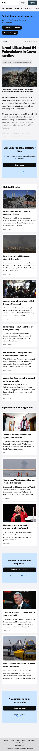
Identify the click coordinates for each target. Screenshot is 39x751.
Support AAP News (19, 708)
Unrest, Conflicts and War (22, 62)
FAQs (18, 740)
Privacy (12, 740)
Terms (6, 740)
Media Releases (19, 742)
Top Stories (7, 8)
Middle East (7, 62)
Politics (18, 8)
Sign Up (32, 3)
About (24, 740)
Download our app (10, 33)
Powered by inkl (19, 745)
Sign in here (25, 171)
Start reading (19, 165)
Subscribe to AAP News (12, 28)
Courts (28, 8)
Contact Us (31, 740)
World (5, 41)
